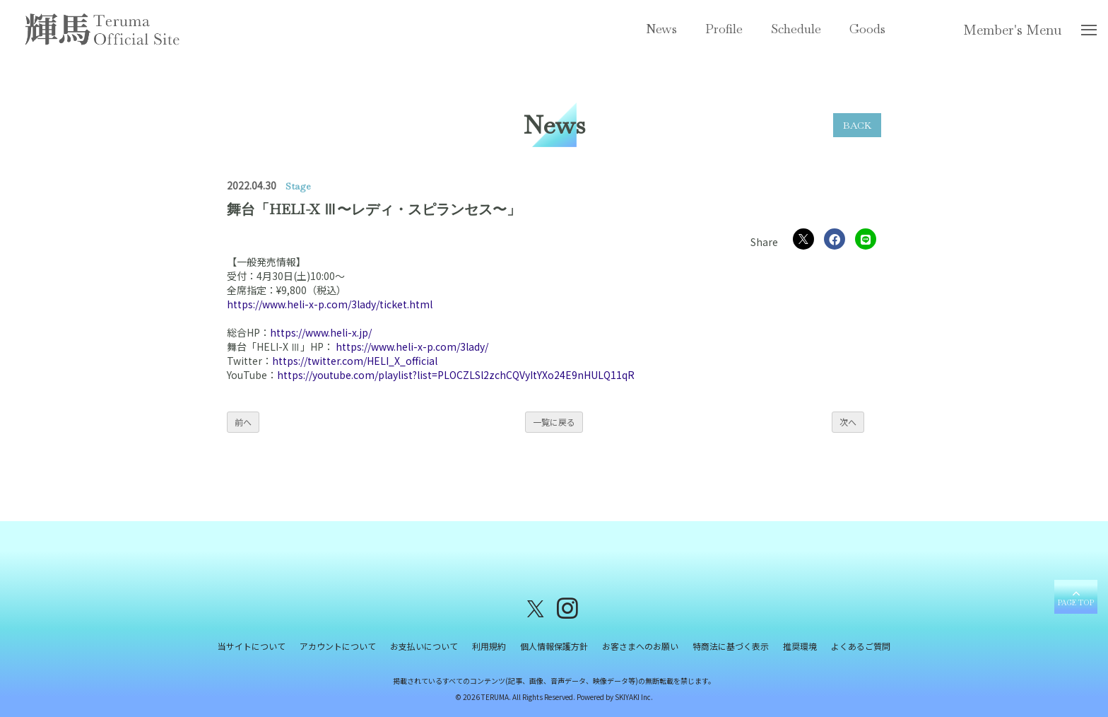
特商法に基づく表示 (730, 646)
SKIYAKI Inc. (634, 697)
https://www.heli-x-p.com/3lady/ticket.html (329, 304)
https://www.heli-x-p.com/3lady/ (412, 346)
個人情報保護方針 (554, 646)
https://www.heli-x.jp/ (321, 332)
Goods (867, 29)
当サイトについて (251, 646)
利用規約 (489, 646)
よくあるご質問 (860, 646)
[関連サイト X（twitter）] (535, 607)
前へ (243, 422)
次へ (847, 422)
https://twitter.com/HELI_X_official (354, 361)
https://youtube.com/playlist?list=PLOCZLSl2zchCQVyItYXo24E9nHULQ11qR (456, 375)
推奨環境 (800, 646)
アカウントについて (338, 646)
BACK (857, 125)
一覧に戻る (554, 422)
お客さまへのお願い (640, 646)
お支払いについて (424, 646)
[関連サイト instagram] (567, 607)
